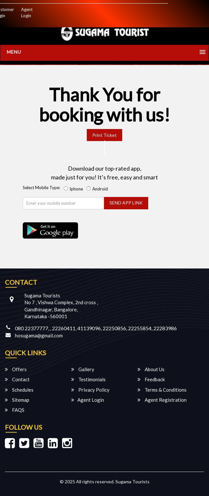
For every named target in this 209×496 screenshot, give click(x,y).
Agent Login (27, 12)
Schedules (19, 390)
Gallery (82, 369)
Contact (17, 379)
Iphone (74, 188)
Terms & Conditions (162, 390)
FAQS (14, 410)
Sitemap (17, 400)
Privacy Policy (90, 390)
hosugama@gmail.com (39, 335)
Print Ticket (104, 135)
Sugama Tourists (132, 481)
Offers (16, 369)
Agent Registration (162, 400)
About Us (150, 369)
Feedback (151, 379)
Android (98, 188)
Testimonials (88, 379)
